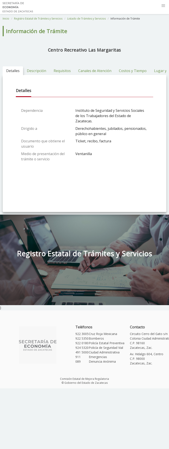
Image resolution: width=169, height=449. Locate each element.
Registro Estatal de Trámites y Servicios (38, 18)
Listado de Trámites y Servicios (86, 18)
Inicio (6, 18)
